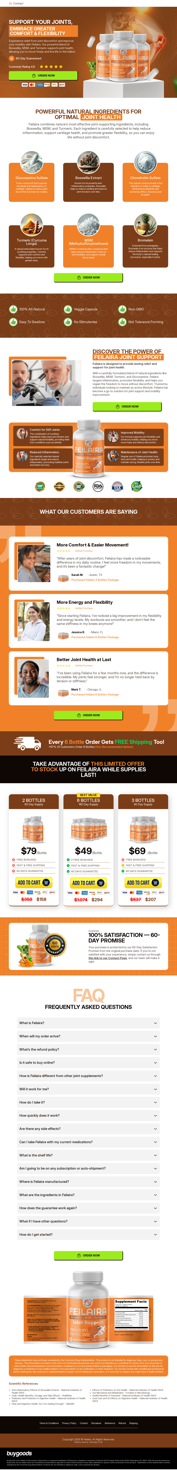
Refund (122, 1423)
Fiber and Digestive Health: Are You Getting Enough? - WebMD (43, 1404)
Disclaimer (96, 1423)
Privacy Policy (69, 1423)
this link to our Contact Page (107, 958)
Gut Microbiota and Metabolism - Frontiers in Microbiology (121, 1393)
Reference (110, 1423)
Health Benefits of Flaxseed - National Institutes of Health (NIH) (124, 1396)
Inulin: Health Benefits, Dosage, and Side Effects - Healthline (42, 1396)
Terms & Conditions (49, 1423)
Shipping (133, 1423)
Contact (16, 3)
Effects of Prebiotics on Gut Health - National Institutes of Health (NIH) (127, 1390)
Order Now (46, 75)
